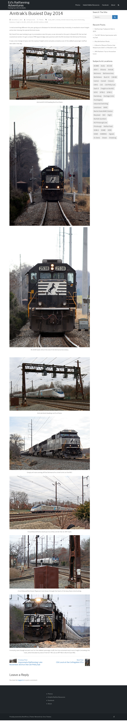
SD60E (46, 24)
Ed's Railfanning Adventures (19, 4)
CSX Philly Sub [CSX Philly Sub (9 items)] (110, 86)
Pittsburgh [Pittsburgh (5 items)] (97, 128)
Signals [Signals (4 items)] (111, 136)
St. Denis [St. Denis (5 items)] (97, 139)
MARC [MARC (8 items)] (106, 109)
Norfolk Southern (39, 24)
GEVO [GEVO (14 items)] (96, 94)
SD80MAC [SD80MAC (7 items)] (103, 136)
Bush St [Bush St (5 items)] (106, 79)
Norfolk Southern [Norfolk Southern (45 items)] (100, 120)
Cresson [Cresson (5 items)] (111, 83)
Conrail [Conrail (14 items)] (103, 83)
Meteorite (38, 718)
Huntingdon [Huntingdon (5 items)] (98, 102)
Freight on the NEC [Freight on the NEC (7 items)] (107, 90)
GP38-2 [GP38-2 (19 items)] (102, 94)
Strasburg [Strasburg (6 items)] (112, 139)
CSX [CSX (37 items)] (101, 86)
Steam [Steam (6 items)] (104, 139)
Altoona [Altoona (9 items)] (103, 71)
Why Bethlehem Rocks (102, 43)
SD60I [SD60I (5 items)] (96, 136)
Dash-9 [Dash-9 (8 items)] (96, 90)
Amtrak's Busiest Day (67, 21)
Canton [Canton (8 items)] (96, 83)
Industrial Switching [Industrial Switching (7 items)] (101, 105)
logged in (21, 682)
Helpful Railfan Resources (91, 5)
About (113, 5)
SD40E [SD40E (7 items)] (103, 132)
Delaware (12, 24)
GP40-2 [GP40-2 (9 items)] (109, 94)
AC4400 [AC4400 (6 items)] (96, 67)
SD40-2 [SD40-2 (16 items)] (96, 132)
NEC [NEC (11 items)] (104, 117)
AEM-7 (54, 21)
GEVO (28, 24)
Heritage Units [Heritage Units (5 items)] (109, 98)
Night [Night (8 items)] (110, 117)
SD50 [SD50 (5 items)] (109, 132)
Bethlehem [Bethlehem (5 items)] (98, 79)
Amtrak (58, 21)
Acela (49, 21)
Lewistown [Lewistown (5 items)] (97, 109)
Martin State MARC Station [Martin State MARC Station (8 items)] (103, 113)
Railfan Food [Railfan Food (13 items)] (108, 128)
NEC (32, 24)
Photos (77, 5)
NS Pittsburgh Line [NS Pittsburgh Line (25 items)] (100, 124)
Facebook (105, 5)
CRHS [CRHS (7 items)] (96, 86)
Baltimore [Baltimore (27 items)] (97, 75)
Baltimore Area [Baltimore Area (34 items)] (108, 75)
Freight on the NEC (21, 24)
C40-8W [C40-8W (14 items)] (114, 79)
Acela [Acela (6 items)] (103, 67)
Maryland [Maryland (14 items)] (97, 117)
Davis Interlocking (79, 21)
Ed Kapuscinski (30, 21)
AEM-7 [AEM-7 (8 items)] (96, 71)
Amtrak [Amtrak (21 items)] (110, 71)
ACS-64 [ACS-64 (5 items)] (109, 67)
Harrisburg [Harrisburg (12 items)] (97, 98)
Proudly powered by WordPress (19, 718)
